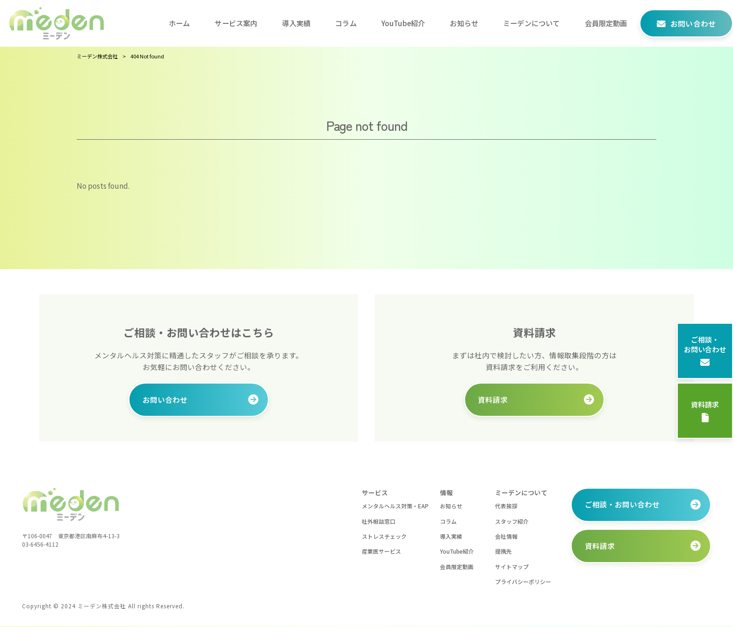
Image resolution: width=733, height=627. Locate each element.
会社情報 (506, 536)
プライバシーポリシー (523, 582)
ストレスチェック (384, 536)
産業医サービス (381, 552)
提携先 (503, 552)
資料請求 (705, 410)
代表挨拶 (506, 506)
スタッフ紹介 (512, 521)
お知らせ (451, 506)
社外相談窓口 (378, 521)
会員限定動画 (457, 566)
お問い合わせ (165, 399)
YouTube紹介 (457, 552)
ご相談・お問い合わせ (705, 351)
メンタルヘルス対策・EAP (395, 506)
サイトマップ (512, 566)
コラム (448, 521)
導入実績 (451, 536)
